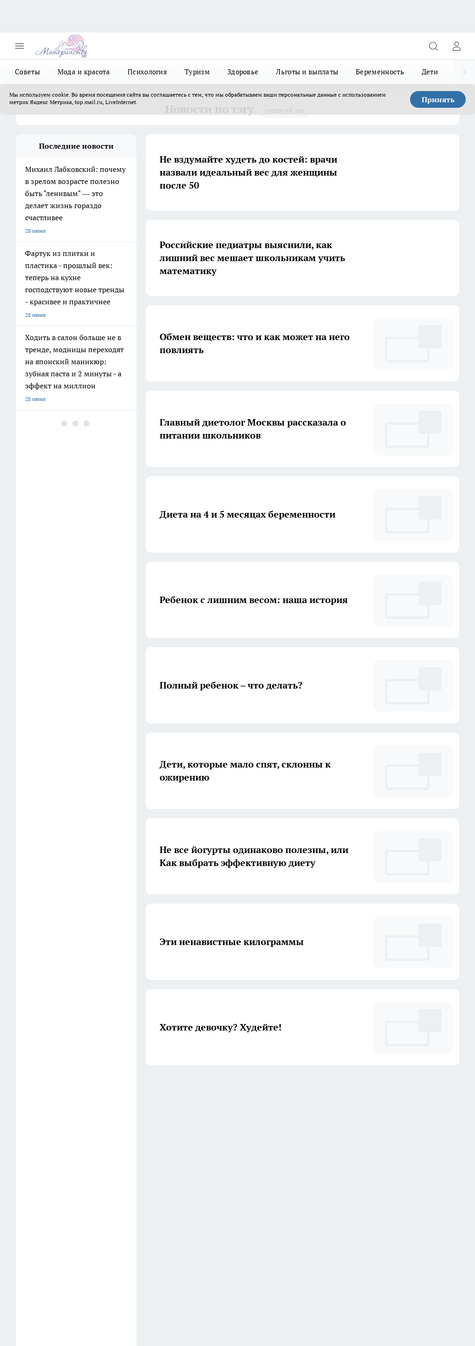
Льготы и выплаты (307, 71)
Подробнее (439, 1278)
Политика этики (203, 1163)
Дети (430, 71)
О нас (23, 1163)
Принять (438, 99)
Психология (147, 71)
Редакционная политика (47, 1175)
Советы (27, 71)
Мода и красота (84, 71)
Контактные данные (208, 1175)
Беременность (380, 71)
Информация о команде (130, 1163)
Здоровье (242, 71)
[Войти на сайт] (456, 46)
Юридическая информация (134, 1175)
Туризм (197, 71)
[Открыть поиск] (433, 46)
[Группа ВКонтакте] (264, 1125)
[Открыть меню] (19, 46)
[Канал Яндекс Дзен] (310, 1125)
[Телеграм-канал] (287, 1125)
